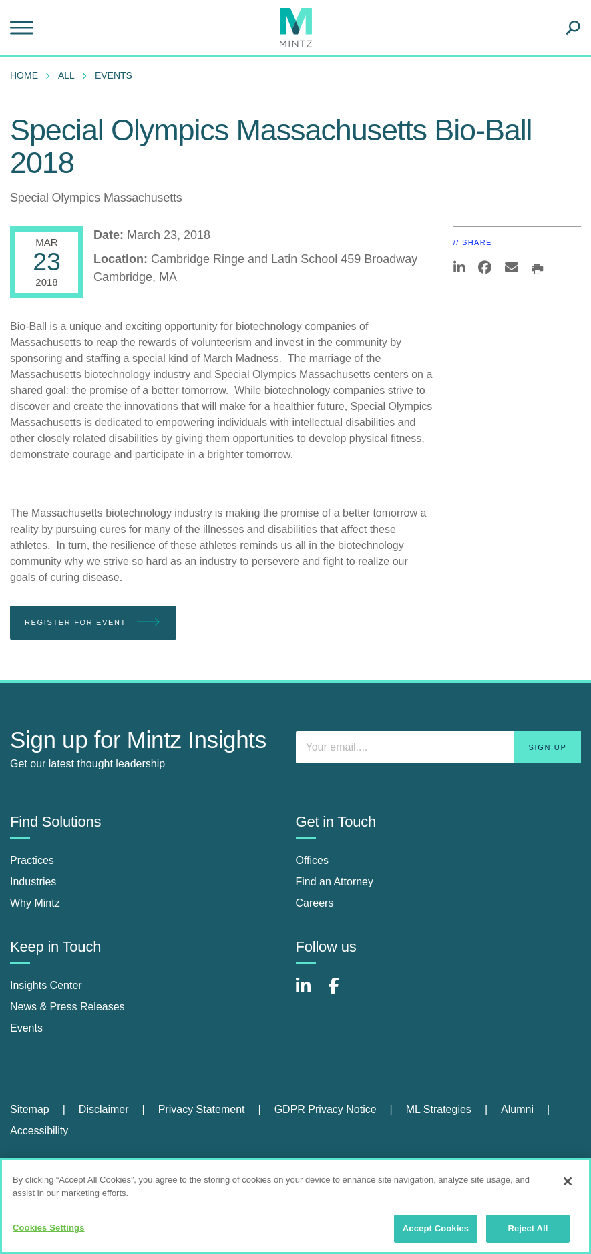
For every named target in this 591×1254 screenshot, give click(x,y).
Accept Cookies (436, 1228)
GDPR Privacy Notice (325, 1109)
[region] (295, 1206)
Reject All (528, 1228)
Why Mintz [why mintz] (35, 903)
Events (113, 75)
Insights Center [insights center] (46, 985)
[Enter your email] (439, 747)
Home (24, 75)
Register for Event (93, 622)
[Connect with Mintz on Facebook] (342, 993)
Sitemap (29, 1109)
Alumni (517, 1109)
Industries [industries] (33, 881)
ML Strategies (438, 1109)
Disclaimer (104, 1109)
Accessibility (39, 1130)
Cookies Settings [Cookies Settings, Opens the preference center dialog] (49, 1228)
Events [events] (26, 1028)
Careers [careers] (315, 903)
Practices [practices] (32, 860)
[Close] (567, 1181)
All (66, 75)
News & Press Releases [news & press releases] (67, 1006)
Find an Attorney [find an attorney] (335, 881)
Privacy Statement (201, 1109)
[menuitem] (27, 75)
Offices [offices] (312, 860)
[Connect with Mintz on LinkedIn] (309, 993)
